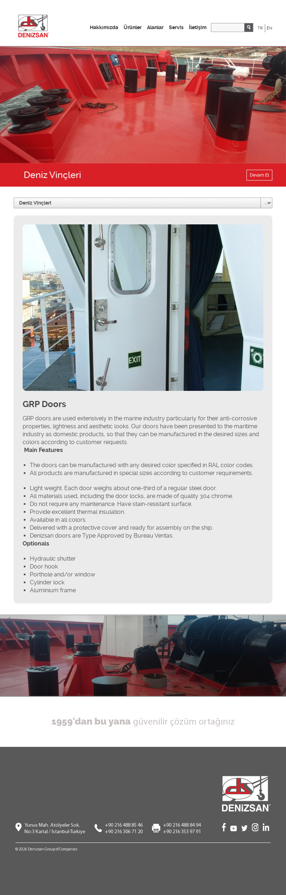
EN (269, 28)
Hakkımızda (104, 27)
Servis (176, 27)
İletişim (198, 27)
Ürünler (133, 27)
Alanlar (155, 27)
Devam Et (259, 175)
